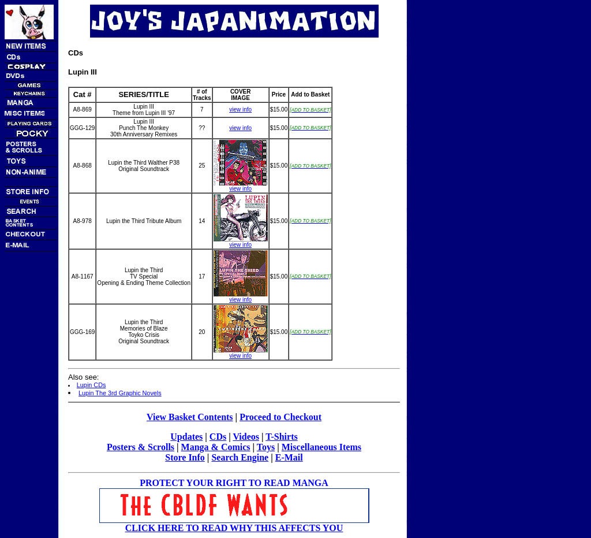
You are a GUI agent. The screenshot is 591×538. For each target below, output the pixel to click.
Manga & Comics (215, 447)
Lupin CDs (91, 384)
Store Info (185, 457)
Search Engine (239, 457)
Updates (186, 436)
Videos (246, 436)
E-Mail (289, 457)
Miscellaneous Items (321, 447)
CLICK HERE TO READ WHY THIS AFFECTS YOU (234, 528)
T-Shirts (281, 436)
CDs (218, 436)
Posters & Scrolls (140, 447)
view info (240, 109)
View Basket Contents (190, 417)
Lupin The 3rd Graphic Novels (120, 392)
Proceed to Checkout (280, 417)
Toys (266, 447)
